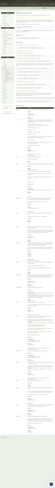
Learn (40, 4)
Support (45, 4)
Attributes (4, 33)
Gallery (4, 88)
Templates (5, 81)
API (19, 10)
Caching (4, 16)
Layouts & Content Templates (7, 38)
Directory (4, 67)
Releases (18, 0)
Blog (26, 0)
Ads (4, 60)
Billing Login (50, 0)
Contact (22, 0)
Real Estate (5, 93)
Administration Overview (7, 14)
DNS (4, 19)
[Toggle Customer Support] (51, 484)
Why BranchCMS (16, 4)
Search (4, 49)
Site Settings (5, 23)
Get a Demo (51, 4)
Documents (5, 83)
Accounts (4, 58)
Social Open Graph (6, 25)
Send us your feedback (6, 113)
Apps (12, 10)
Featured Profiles (7, 72)
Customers (34, 4)
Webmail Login (30, 0)
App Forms (5, 31)
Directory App (16, 10)
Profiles (6, 75)
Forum (4, 86)
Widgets (4, 102)
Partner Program (37, 0)
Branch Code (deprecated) (7, 34)
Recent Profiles (7, 77)
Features (28, 4)
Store (4, 99)
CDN (4, 18)
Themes (46, 0)
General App (5, 90)
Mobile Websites (5, 40)
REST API (4, 45)
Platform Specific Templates (7, 43)
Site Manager (5, 97)
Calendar (4, 64)
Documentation (8, 10)
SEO (4, 21)
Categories (6, 70)
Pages (4, 92)
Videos (42, 0)
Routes (4, 47)
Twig (4, 54)
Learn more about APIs (20, 17)
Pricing (23, 4)
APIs (4, 29)
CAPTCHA (5, 36)
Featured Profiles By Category (8, 74)
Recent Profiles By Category (9, 78)
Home (2, 10)
